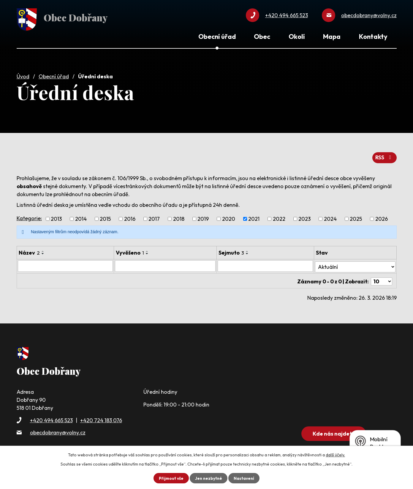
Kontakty (373, 36)
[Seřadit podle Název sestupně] (43, 252)
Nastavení (244, 478)
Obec (262, 36)
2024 (330, 217)
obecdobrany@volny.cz (58, 428)
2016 (129, 217)
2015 (105, 217)
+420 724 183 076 (101, 416)
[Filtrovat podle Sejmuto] (265, 264)
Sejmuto (232, 250)
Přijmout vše (170, 478)
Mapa (332, 36)
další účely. (335, 455)
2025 (356, 217)
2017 (154, 217)
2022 (279, 217)
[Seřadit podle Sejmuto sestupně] (248, 252)
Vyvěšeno (130, 250)
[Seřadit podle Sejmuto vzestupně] (248, 249)
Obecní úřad (54, 75)
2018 (178, 217)
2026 (381, 217)
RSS (384, 155)
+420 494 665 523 (51, 416)
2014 (81, 217)
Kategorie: (29, 216)
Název (29, 250)
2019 (203, 217)
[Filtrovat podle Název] (65, 264)
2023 (304, 217)
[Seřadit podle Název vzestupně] (43, 249)
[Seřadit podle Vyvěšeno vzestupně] (147, 249)
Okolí (297, 36)
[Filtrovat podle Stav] (355, 263)
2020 (228, 217)
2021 (253, 217)
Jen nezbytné (209, 478)
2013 (56, 217)
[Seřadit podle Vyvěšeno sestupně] (147, 252)
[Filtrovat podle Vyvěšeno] (165, 264)
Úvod (23, 75)
